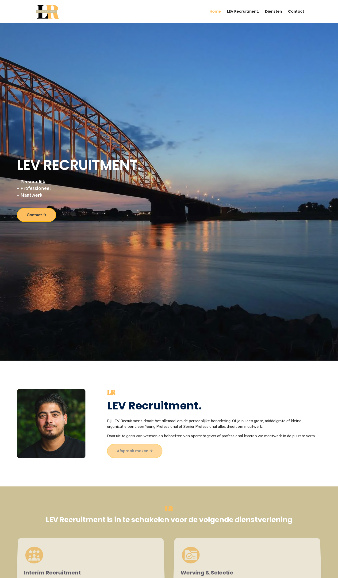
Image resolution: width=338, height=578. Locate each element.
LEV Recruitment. (243, 12)
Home (215, 12)
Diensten (273, 12)
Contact (296, 12)
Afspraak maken (132, 450)
